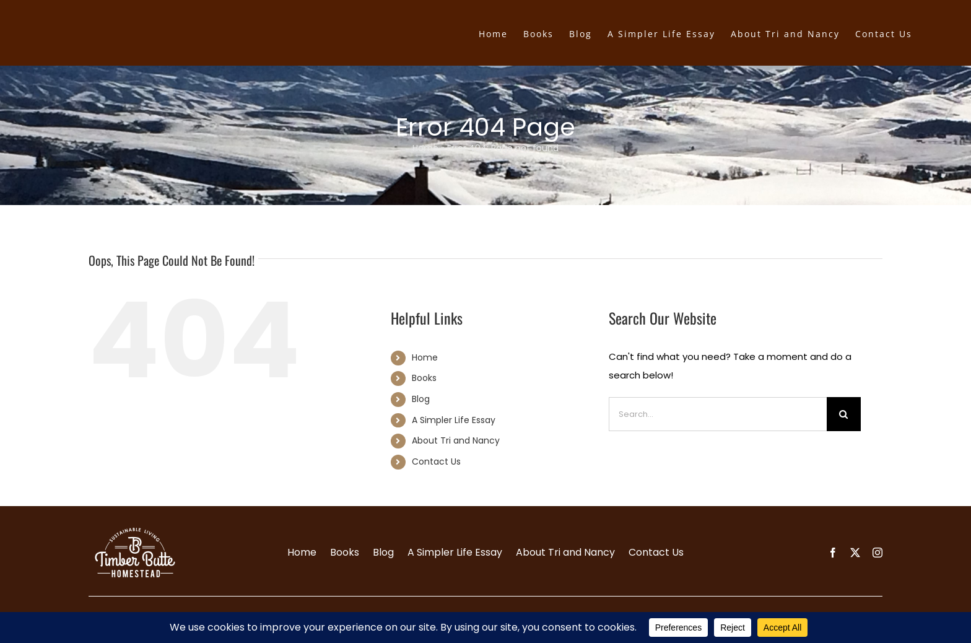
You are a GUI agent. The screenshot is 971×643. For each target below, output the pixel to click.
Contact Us (436, 461)
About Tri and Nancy (456, 440)
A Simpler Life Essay (453, 420)
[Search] (844, 414)
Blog (421, 399)
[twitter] (855, 553)
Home (425, 148)
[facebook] (833, 553)
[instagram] (877, 553)
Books (424, 378)
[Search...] (718, 414)
